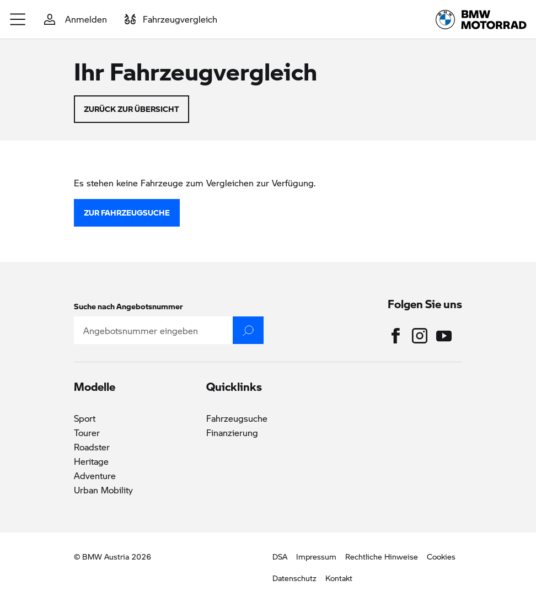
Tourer (87, 432)
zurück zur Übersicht (131, 109)
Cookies (441, 556)
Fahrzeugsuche (236, 418)
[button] (18, 19)
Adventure (95, 475)
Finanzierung (232, 432)
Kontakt (338, 577)
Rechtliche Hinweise (381, 556)
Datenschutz (294, 577)
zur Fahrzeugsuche (127, 212)
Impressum (316, 556)
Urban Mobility (103, 489)
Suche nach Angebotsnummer (128, 306)
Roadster (92, 446)
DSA (279, 556)
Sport (84, 418)
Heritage (91, 461)
